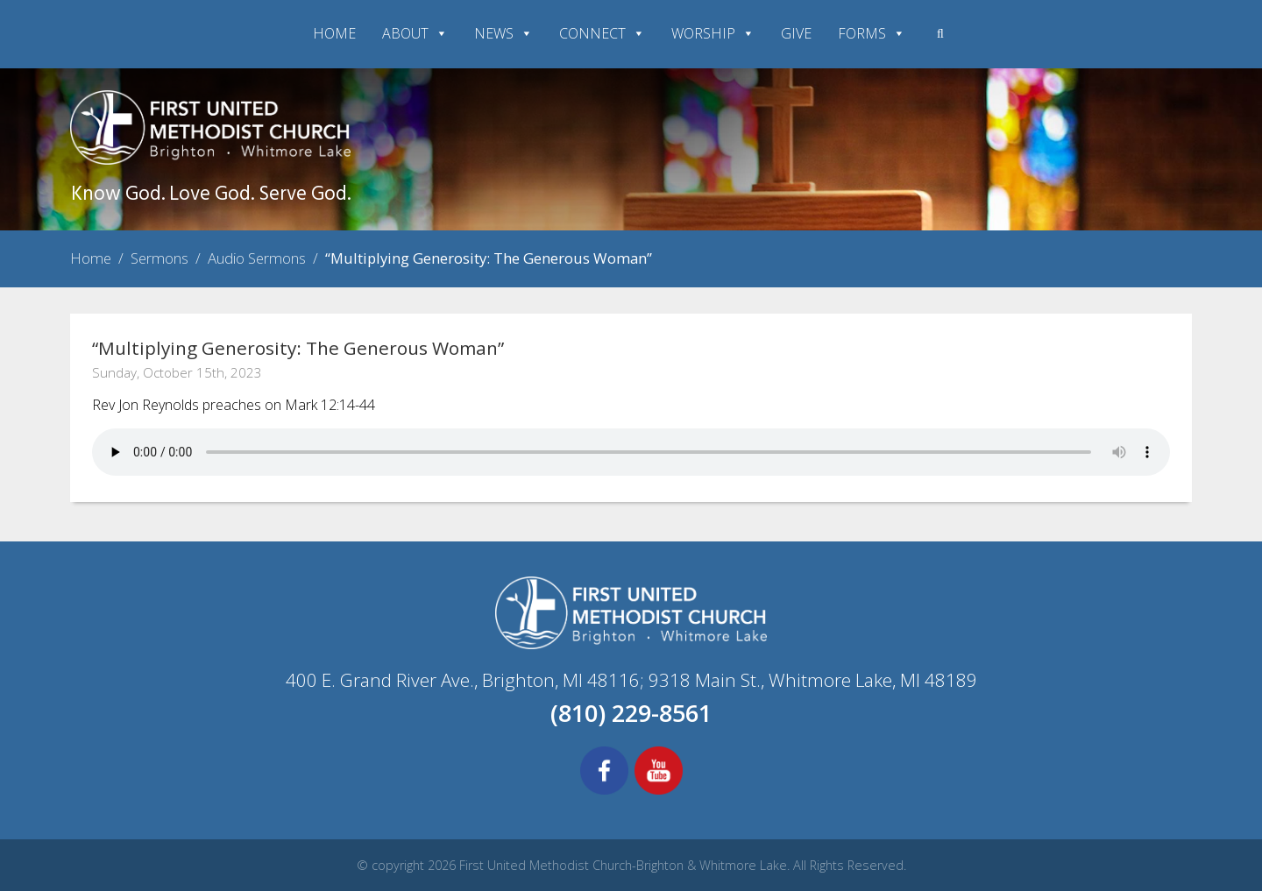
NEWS (503, 33)
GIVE (796, 33)
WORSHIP (713, 33)
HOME (334, 33)
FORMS (871, 33)
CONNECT (602, 33)
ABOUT (415, 33)
